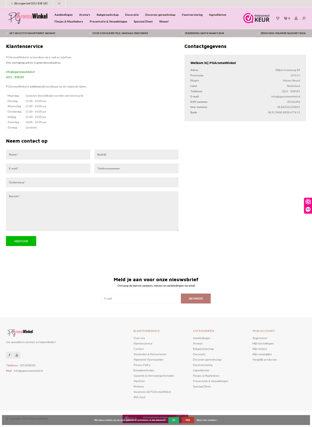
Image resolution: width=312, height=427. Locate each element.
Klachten (139, 381)
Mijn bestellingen (263, 343)
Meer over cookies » (207, 420)
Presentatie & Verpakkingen (108, 21)
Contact (139, 348)
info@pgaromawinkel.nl (20, 71)
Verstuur (21, 241)
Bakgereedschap (108, 14)
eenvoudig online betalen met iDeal (281, 33)
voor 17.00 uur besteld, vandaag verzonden (118, 33)
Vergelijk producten (265, 359)
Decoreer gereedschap (160, 14)
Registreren (260, 338)
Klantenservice (143, 343)
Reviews (139, 386)
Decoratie (132, 14)
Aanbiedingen (64, 14)
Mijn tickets (260, 348)
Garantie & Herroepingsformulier (154, 375)
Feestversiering (192, 14)
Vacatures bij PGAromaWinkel (152, 391)
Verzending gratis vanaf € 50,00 (202, 33)
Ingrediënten (217, 14)
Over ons (139, 338)
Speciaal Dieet (143, 21)
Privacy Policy (142, 365)
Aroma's (84, 14)
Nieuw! (164, 21)
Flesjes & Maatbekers (69, 21)
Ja (173, 420)
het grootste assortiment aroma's (30, 33)
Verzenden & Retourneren (150, 354)
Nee (188, 420)
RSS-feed (139, 397)
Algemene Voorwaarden (149, 359)
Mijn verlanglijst (262, 354)
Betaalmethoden (144, 370)
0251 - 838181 (15, 77)
